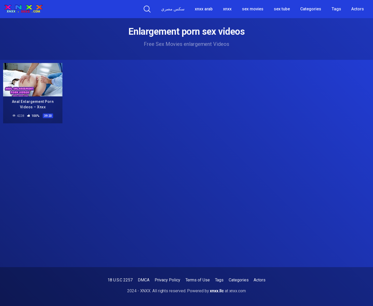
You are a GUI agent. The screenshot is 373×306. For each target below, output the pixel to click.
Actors (357, 8)
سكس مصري (172, 8)
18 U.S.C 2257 (120, 279)
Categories (310, 8)
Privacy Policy (167, 279)
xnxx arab (204, 8)
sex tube (282, 8)
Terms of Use (197, 279)
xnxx (227, 8)
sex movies (252, 8)
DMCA (143, 279)
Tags (336, 8)
